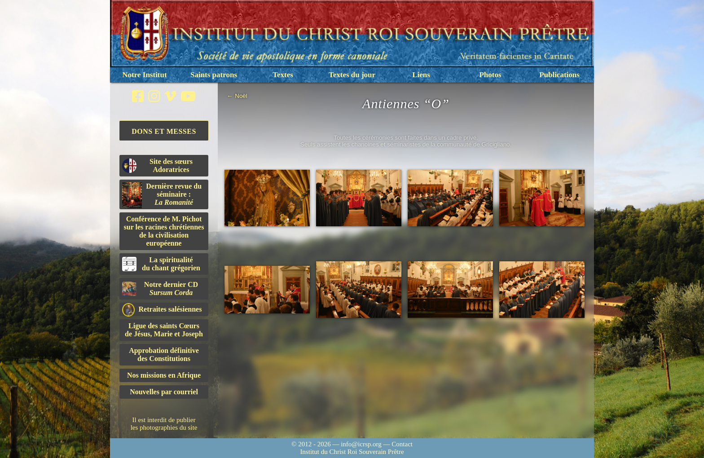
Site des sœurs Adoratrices (157, 165)
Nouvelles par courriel (164, 392)
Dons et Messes (164, 131)
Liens (421, 74)
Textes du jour (352, 74)
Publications (559, 74)
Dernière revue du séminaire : (162, 195)
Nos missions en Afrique (164, 375)
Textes (283, 74)
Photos (490, 74)
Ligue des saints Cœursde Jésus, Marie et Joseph (164, 330)
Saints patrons (213, 74)
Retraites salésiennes (162, 309)
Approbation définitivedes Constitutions (164, 354)
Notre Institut (144, 74)
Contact (402, 444)
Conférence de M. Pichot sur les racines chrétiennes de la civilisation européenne (164, 231)
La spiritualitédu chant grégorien (161, 264)
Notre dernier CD (160, 288)
